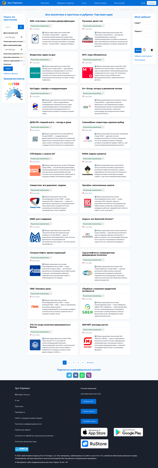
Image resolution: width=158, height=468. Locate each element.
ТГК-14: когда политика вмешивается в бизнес (50, 326)
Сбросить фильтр (10, 73)
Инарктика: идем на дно (42, 55)
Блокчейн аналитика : (11, 57)
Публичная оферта (23, 430)
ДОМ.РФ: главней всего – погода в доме (50, 122)
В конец (90, 362)
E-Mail (138, 23)
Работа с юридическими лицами (28, 418)
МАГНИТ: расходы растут (95, 325)
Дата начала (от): (10, 33)
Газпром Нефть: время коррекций (47, 253)
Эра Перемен (22, 388)
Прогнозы (45, 3)
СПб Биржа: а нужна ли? (42, 154)
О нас (84, 3)
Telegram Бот (88, 401)
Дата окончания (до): (12, 45)
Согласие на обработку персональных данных (34, 435)
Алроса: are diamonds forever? (97, 219)
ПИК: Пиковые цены (40, 289)
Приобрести (20, 412)
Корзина (151, 3)
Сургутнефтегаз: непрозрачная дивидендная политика (98, 254)
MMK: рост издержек (41, 219)
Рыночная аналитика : (11, 54)
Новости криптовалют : (11, 61)
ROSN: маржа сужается (94, 154)
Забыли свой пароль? (143, 56)
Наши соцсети (88, 411)
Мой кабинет (143, 17)
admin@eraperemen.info (91, 394)
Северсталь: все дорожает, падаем (48, 185)
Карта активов (100, 3)
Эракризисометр (14, 78)
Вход (143, 3)
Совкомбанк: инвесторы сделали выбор (103, 122)
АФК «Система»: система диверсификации (52, 21)
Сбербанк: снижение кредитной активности (99, 290)
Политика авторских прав (25, 441)
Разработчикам (89, 421)
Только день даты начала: (11, 41)
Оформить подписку (65, 3)
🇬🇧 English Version (22, 394)
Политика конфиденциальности (28, 424)
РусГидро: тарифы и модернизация (48, 88)
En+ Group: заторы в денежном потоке (102, 88)
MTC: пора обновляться (94, 55)
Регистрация (140, 60)
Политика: (7, 64)
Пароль (138, 31)
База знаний (119, 3)
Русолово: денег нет (92, 21)
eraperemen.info (96, 455)
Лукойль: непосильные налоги (98, 185)
